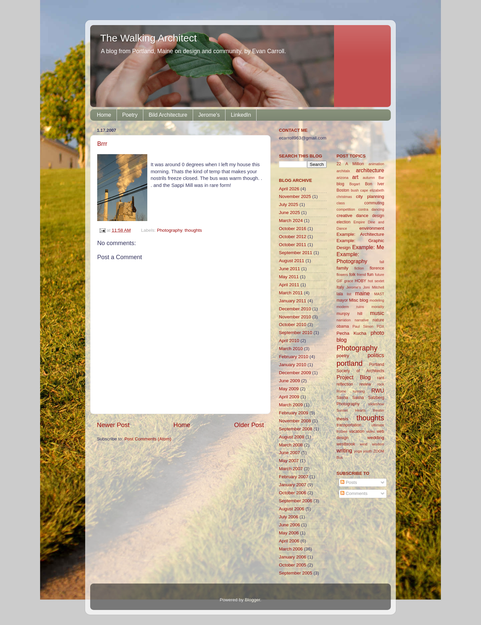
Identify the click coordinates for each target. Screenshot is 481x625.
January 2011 (292, 300)
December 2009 (295, 372)
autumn (369, 178)
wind (363, 444)
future (379, 275)
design (378, 215)
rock (380, 384)
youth (367, 451)
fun (370, 274)
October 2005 (292, 564)
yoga (358, 451)
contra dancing (371, 209)
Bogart (354, 184)
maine (362, 293)
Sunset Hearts (351, 410)
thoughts (193, 230)
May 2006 (289, 532)
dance (362, 215)
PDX (380, 326)
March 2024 (291, 220)
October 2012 (292, 236)
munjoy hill (349, 313)
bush (354, 190)
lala (340, 294)
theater (378, 410)
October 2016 (292, 228)
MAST (379, 294)
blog (340, 184)
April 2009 (289, 396)
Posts (348, 482)
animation (376, 164)
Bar (381, 178)
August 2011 (291, 260)
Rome (341, 391)
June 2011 (289, 268)
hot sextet (376, 281)
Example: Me (368, 247)
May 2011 (289, 276)
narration (344, 320)
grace (348, 281)
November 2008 (295, 420)
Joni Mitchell (373, 287)
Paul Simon (362, 326)
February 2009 (293, 412)
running (359, 391)
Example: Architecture (360, 234)
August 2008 (291, 436)
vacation (356, 431)
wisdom (378, 444)
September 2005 (295, 573)
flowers (342, 275)
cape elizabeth (372, 190)
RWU (377, 391)
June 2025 (289, 212)
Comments (353, 493)
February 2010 (293, 356)
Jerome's (209, 115)
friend (361, 275)
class (341, 203)
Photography (169, 230)
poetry (343, 355)
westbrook (346, 444)
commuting (374, 203)
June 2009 (289, 380)
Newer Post (113, 424)
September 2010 (295, 332)
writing (344, 450)
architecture (370, 170)
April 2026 (289, 188)
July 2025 (288, 204)
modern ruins (350, 307)
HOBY (360, 281)
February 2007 (293, 476)
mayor (342, 300)
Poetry (130, 115)
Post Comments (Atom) (148, 438)
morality (377, 307)
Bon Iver (374, 184)
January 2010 (292, 364)
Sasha (342, 397)
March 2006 (291, 548)
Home (104, 115)
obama (343, 326)
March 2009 (291, 404)
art (355, 177)
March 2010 (291, 348)
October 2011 (292, 244)
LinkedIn (241, 115)
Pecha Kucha (351, 333)
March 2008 (291, 444)
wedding (375, 437)
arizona (342, 178)
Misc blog (358, 300)
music (377, 313)
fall (381, 262)
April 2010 (289, 340)
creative (344, 215)
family (342, 268)
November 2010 (295, 316)
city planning (370, 196)
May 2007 (289, 460)
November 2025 (295, 196)
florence (377, 268)
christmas (344, 197)
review (365, 384)
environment (371, 228)
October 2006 (292, 492)
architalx (343, 171)
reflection (345, 384)
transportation (349, 425)
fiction (359, 268)
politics (376, 355)
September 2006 (295, 500)
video (370, 431)
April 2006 (289, 540)
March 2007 (291, 468)
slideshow (376, 404)
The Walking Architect (148, 37)
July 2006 (288, 516)
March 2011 (291, 292)
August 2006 (291, 508)
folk (352, 274)
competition (346, 209)
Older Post (249, 424)
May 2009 (289, 388)
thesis (342, 418)
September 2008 (295, 428)
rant (380, 378)
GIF (340, 281)
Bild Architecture (168, 115)
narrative (362, 320)
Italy (340, 287)
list (349, 294)
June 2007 (289, 452)
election (344, 222)
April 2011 (289, 284)
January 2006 (292, 556)
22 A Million (350, 164)
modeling (376, 300)
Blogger (252, 599)
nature (378, 320)
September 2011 (295, 252)
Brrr (102, 143)
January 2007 (292, 484)
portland (350, 363)
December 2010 (295, 308)
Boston (343, 190)
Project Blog (354, 377)
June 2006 (289, 524)
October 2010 (292, 324)
